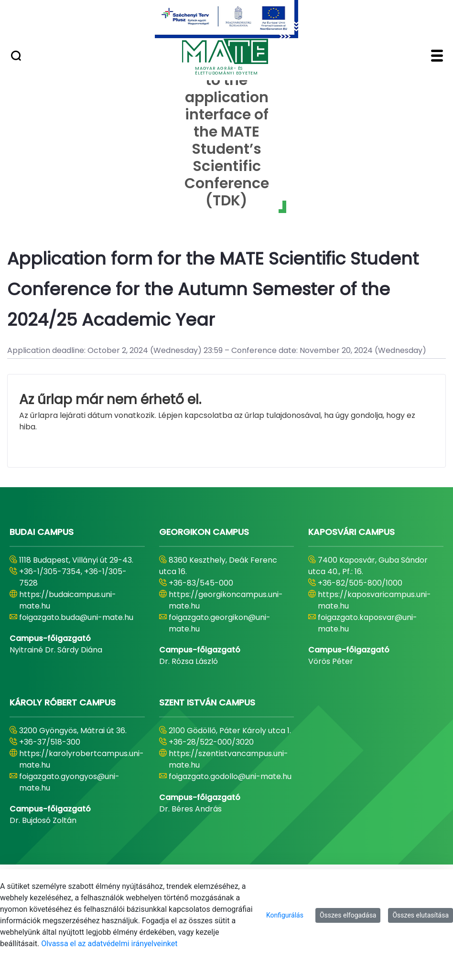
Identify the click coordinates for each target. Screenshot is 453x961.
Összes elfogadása (348, 915)
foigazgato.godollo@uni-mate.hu (230, 776)
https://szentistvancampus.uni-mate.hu (228, 759)
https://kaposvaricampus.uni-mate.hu (374, 600)
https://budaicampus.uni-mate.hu (67, 600)
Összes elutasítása (420, 915)
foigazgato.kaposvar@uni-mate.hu (367, 623)
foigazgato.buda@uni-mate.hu (76, 617)
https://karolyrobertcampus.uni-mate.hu (81, 759)
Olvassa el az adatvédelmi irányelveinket (109, 943)
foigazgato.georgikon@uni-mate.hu (219, 623)
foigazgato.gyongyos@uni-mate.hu (69, 782)
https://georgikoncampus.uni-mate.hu (226, 600)
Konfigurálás (284, 915)
